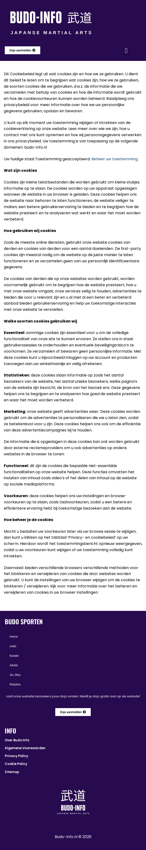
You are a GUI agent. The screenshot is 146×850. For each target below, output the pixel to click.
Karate (14, 655)
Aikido (14, 665)
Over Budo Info (17, 740)
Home (14, 636)
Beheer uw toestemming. (114, 159)
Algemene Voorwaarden (25, 748)
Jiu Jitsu (15, 675)
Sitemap (12, 772)
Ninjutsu (15, 684)
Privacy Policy (16, 756)
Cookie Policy (16, 764)
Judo (13, 646)
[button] (126, 50)
